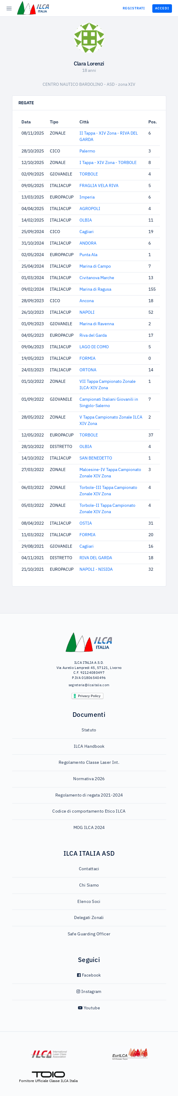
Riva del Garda (93, 335)
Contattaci (89, 869)
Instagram (88, 992)
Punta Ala (88, 255)
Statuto (89, 730)
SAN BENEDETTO (95, 458)
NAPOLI (87, 312)
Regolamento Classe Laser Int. (89, 762)
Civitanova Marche (96, 278)
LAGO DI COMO (94, 347)
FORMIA (87, 358)
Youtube (89, 1008)
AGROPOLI (89, 209)
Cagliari (86, 232)
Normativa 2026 (89, 779)
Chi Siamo (89, 885)
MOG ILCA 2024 (89, 828)
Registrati (134, 8)
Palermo (87, 151)
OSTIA (85, 523)
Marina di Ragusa (95, 289)
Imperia (87, 197)
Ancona (86, 301)
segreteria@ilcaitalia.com (89, 685)
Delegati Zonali (89, 918)
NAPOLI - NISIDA (96, 569)
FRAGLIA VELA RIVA (98, 186)
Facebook (89, 975)
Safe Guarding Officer (89, 934)
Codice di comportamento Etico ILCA (88, 811)
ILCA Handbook (89, 746)
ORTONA (87, 370)
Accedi (162, 8)
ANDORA (87, 243)
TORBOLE (88, 174)
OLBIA (85, 220)
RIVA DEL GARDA (95, 558)
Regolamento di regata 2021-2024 (89, 795)
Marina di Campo (95, 266)
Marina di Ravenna (96, 324)
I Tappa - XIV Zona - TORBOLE (108, 163)
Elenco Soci (88, 902)
